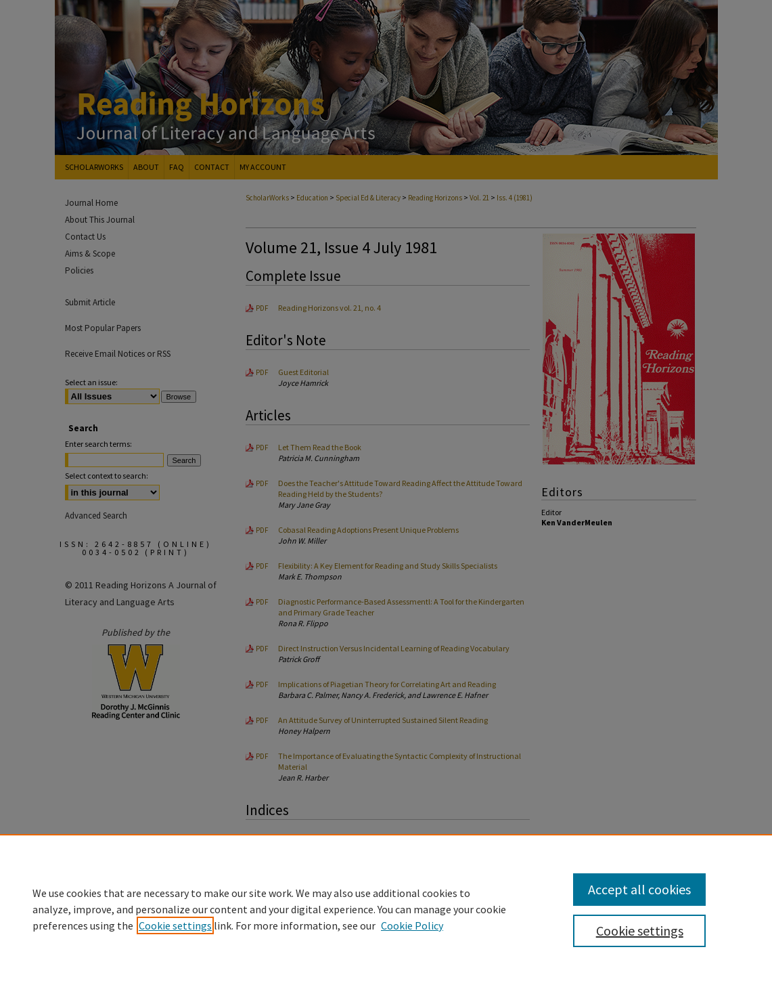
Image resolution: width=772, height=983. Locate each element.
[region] (386, 908)
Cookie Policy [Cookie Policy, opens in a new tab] (412, 925)
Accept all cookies (639, 889)
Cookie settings (175, 925)
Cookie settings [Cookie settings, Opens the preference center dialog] (639, 930)
